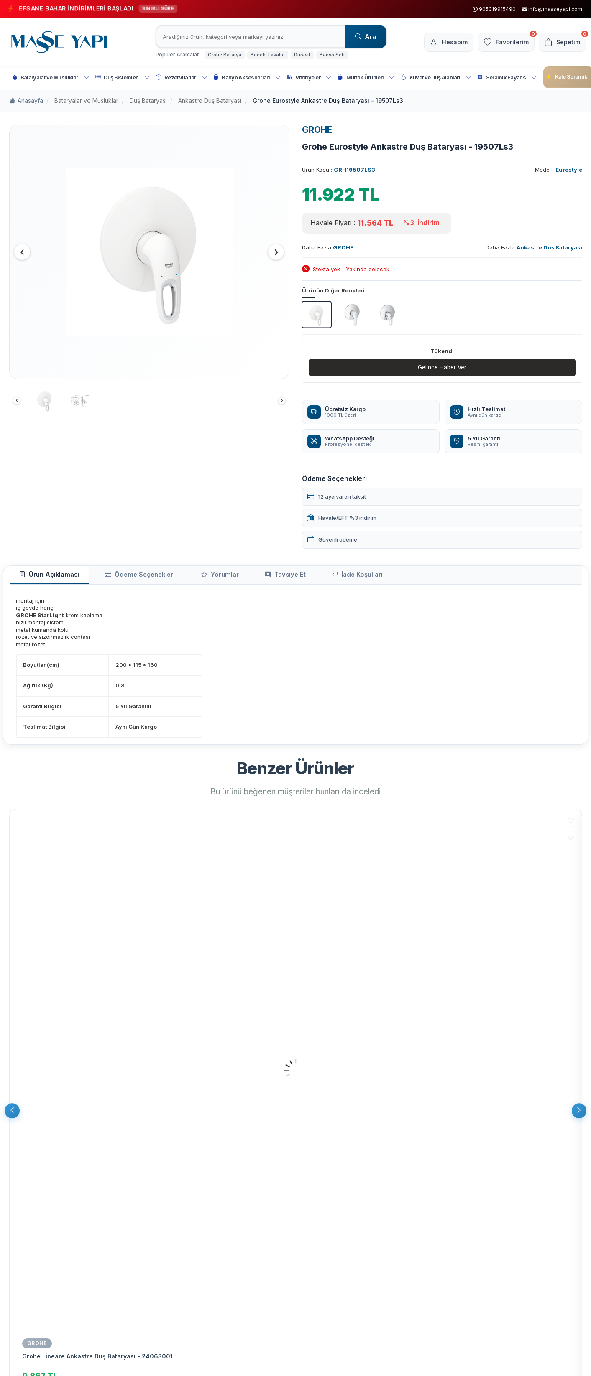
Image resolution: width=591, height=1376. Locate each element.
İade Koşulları (316, 576)
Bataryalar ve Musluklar (51, 77)
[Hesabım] (442, 42)
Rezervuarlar (181, 77)
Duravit (302, 55)
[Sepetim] (561, 42)
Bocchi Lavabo (268, 55)
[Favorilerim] (502, 42)
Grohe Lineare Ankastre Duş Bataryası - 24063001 (97, 1358)
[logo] (59, 42)
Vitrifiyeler (309, 77)
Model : (558, 169)
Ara (365, 37)
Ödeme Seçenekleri (125, 576)
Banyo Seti (332, 55)
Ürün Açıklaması (44, 576)
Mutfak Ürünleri (366, 77)
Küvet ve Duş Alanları (436, 77)
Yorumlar (196, 576)
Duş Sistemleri (122, 77)
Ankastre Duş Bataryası (209, 100)
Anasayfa (26, 101)
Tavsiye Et (252, 576)
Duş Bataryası (148, 100)
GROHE (317, 130)
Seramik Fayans (507, 77)
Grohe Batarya (224, 55)
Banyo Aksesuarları (247, 77)
